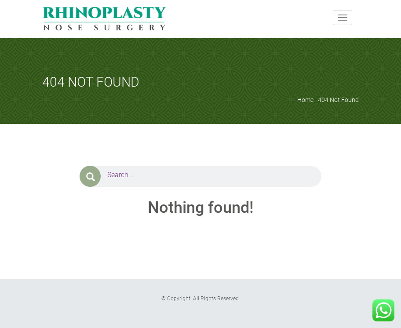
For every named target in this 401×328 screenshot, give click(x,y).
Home (305, 99)
